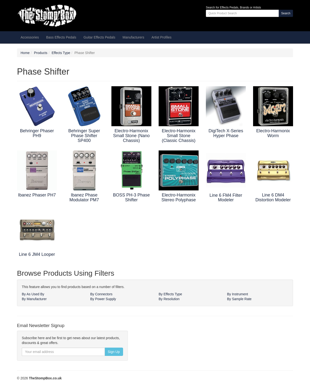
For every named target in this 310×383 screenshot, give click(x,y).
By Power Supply (103, 299)
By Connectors (101, 294)
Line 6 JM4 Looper (37, 254)
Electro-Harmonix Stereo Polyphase (178, 197)
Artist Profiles (161, 37)
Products (40, 53)
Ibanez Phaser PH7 (37, 195)
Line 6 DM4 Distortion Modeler (273, 197)
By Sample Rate (239, 299)
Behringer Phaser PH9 (37, 133)
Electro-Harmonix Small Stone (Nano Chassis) (131, 135)
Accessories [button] (30, 37)
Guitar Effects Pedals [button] (99, 37)
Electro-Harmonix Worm (273, 133)
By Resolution (169, 299)
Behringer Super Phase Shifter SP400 (84, 135)
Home (25, 53)
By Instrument (237, 294)
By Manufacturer (34, 299)
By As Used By (33, 294)
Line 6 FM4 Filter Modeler (225, 198)
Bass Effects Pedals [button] (61, 37)
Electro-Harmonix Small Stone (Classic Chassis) (178, 135)
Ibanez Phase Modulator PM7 (84, 197)
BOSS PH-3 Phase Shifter (131, 197)
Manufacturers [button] (133, 37)
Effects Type (61, 53)
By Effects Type (170, 294)
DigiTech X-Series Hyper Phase (226, 133)
